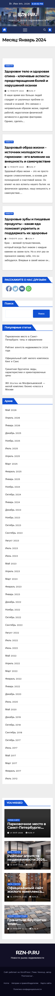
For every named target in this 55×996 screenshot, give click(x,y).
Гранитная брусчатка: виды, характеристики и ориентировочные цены (25, 372)
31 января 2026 (18, 929)
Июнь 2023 (11, 556)
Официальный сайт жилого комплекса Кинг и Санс (25, 891)
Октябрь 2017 (13, 740)
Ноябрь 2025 (12, 440)
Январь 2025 (12, 479)
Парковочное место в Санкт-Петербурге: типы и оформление (26, 827)
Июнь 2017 (11, 747)
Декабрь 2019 (13, 717)
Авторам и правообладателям (24, 983)
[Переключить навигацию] (25, 29)
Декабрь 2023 (13, 510)
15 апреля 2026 (18, 897)
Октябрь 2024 (13, 494)
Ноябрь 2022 (12, 609)
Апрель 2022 (12, 663)
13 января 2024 (16, 91)
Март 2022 (11, 671)
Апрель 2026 (12, 417)
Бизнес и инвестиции (17, 916)
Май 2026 (11, 410)
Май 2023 (10, 563)
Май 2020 (11, 709)
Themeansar (27, 976)
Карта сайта (46, 983)
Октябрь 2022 (13, 617)
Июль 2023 (11, 548)
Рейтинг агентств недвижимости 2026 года (26, 859)
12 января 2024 (16, 167)
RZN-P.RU (27, 14)
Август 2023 (12, 540)
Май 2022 (10, 655)
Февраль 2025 (13, 471)
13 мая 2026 (17, 865)
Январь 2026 (12, 425)
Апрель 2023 (12, 571)
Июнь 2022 (11, 648)
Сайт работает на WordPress (17, 972)
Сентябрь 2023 (14, 533)
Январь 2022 (12, 686)
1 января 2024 (15, 239)
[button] (44, 29)
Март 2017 (11, 763)
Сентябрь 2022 (14, 625)
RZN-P (31, 91)
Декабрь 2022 (13, 602)
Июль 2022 (11, 640)
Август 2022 (12, 632)
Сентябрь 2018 (13, 732)
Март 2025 (11, 463)
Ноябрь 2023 (12, 517)
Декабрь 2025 (13, 433)
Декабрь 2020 (13, 694)
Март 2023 (11, 579)
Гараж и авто (13, 820)
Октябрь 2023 (13, 525)
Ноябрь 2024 (12, 486)
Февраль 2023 (13, 586)
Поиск (9, 303)
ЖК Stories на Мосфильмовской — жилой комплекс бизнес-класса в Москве (25, 386)
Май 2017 (10, 755)
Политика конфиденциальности (27, 989)
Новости (9, 66)
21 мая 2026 (17, 833)
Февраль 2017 (13, 770)
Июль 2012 (11, 778)
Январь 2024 (12, 502)
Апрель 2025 (12, 456)
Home (6, 983)
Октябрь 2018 (13, 724)
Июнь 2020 (11, 701)
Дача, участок (14, 852)
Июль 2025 (11, 448)
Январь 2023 (12, 594)
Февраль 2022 (13, 678)
